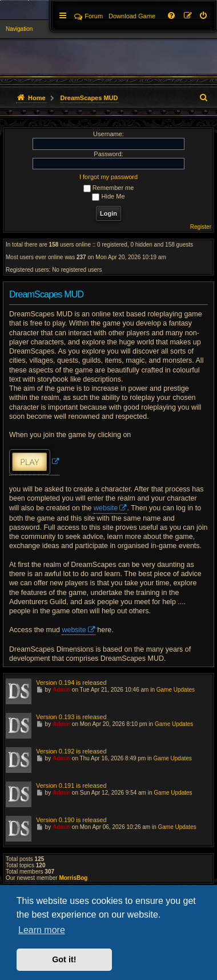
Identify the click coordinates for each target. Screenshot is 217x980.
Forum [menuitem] (88, 16)
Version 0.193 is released (71, 716)
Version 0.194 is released (71, 682)
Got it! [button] (64, 959)
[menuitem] (204, 16)
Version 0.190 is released (71, 819)
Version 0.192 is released (71, 751)
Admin (61, 690)
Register (200, 227)
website (106, 508)
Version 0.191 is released (71, 785)
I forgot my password (108, 176)
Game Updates (175, 690)
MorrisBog (73, 878)
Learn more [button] (41, 930)
